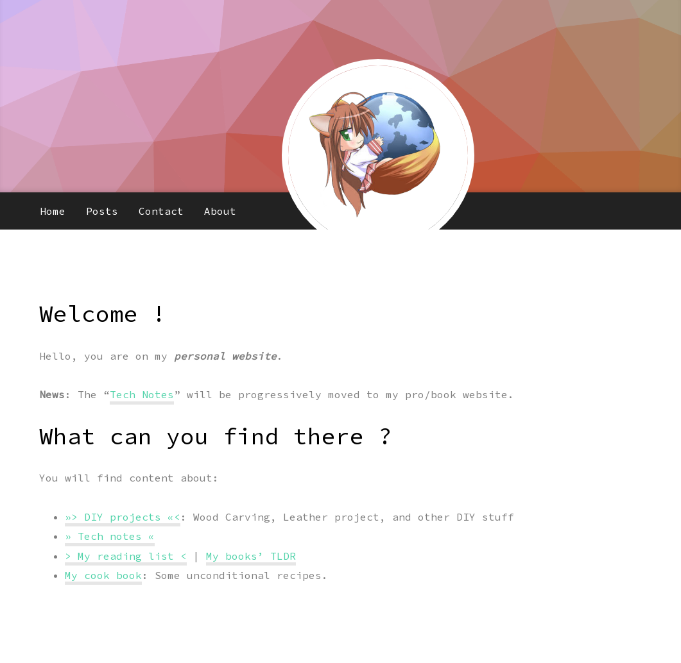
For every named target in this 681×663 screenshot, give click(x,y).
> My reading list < (126, 556)
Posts (102, 211)
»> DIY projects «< (122, 516)
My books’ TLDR (251, 556)
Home (52, 211)
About (220, 211)
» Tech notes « (110, 536)
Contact (161, 211)
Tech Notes (142, 394)
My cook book (103, 575)
